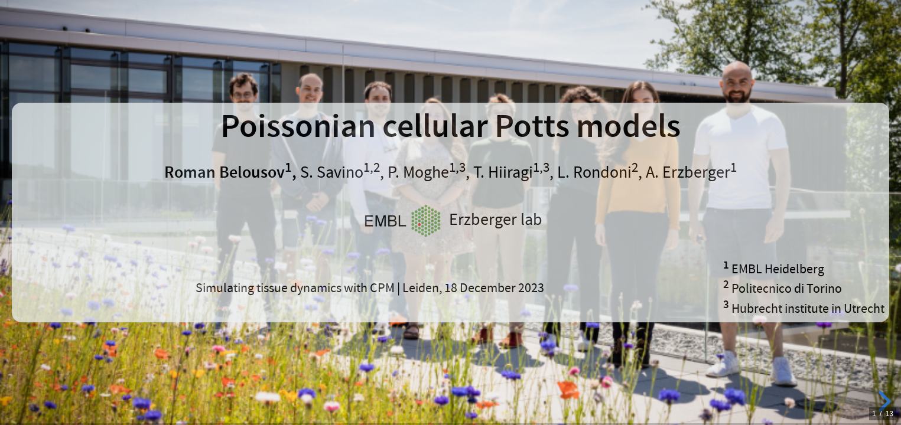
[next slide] (882, 401)
